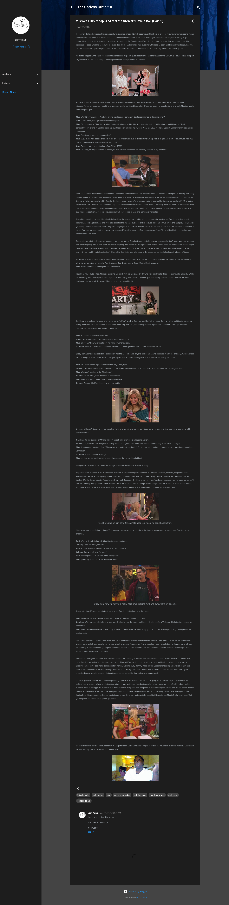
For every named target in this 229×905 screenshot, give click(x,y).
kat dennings (140, 795)
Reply (91, 832)
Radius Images (141, 897)
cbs (108, 795)
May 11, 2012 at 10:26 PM (110, 813)
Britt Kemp (93, 813)
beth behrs (98, 795)
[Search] (198, 8)
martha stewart (157, 795)
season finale (83, 801)
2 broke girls (83, 795)
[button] (192, 21)
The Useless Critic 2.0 (94, 7)
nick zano (173, 795)
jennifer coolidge (122, 795)
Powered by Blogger (135, 891)
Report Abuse (9, 92)
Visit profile (20, 47)
